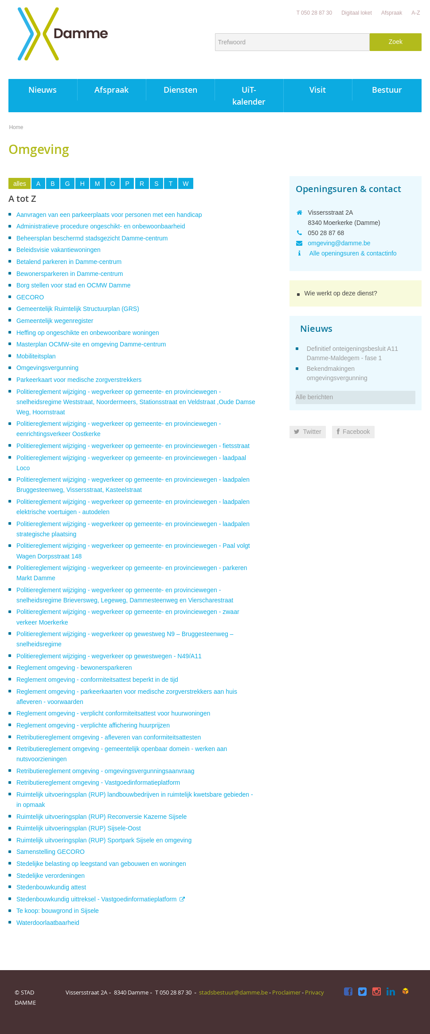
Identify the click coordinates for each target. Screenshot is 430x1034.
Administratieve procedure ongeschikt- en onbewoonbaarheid (100, 226)
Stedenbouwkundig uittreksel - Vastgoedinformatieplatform (96, 899)
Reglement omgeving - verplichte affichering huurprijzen (93, 725)
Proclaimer (286, 992)
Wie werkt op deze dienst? (341, 293)
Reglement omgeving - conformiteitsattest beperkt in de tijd (97, 679)
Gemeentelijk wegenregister (55, 320)
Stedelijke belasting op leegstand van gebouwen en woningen (101, 863)
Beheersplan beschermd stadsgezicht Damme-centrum (92, 238)
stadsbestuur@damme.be (233, 992)
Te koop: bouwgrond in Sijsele (57, 910)
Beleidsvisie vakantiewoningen (58, 249)
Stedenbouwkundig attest (51, 887)
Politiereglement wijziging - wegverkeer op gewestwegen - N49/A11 (109, 656)
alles (19, 183)
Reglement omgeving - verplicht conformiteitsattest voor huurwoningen (113, 713)
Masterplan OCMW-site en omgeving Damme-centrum (91, 344)
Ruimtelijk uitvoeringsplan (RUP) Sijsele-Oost (78, 828)
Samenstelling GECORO (50, 851)
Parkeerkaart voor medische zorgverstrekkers (78, 379)
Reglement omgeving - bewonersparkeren (74, 667)
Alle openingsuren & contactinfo (352, 253)
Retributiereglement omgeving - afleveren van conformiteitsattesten (108, 737)
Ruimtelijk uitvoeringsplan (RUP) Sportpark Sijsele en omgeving (104, 840)
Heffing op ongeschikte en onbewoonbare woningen (87, 332)
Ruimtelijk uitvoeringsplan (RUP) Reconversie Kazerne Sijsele (101, 816)
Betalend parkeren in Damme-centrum (68, 261)
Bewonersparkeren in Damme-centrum (69, 273)
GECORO (30, 297)
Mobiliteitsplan (36, 356)
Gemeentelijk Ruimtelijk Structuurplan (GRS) (77, 308)
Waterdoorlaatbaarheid (47, 922)
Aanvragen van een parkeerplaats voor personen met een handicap (109, 214)
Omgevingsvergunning (47, 367)
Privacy (314, 992)
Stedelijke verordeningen (50, 875)
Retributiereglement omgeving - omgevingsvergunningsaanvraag (105, 771)
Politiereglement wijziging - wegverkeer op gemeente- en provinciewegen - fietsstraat (133, 445)
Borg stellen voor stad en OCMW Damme (73, 285)
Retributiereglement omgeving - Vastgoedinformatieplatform (98, 782)
